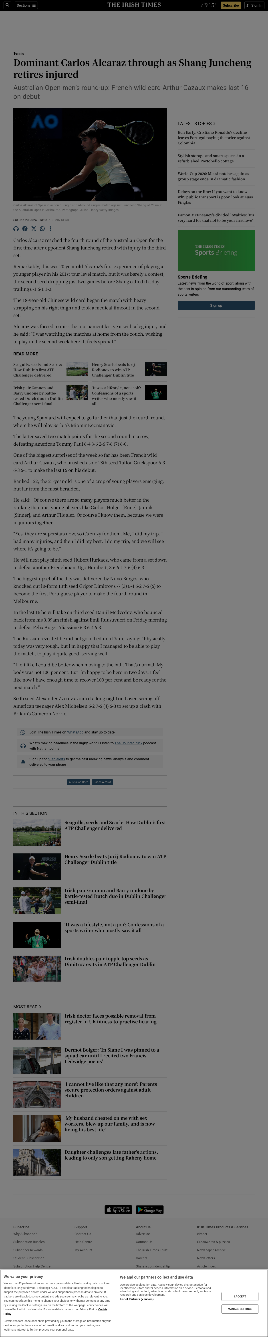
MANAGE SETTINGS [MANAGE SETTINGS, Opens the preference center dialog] (240, 1309)
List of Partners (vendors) (137, 1299)
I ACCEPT (240, 1296)
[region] (134, 1303)
